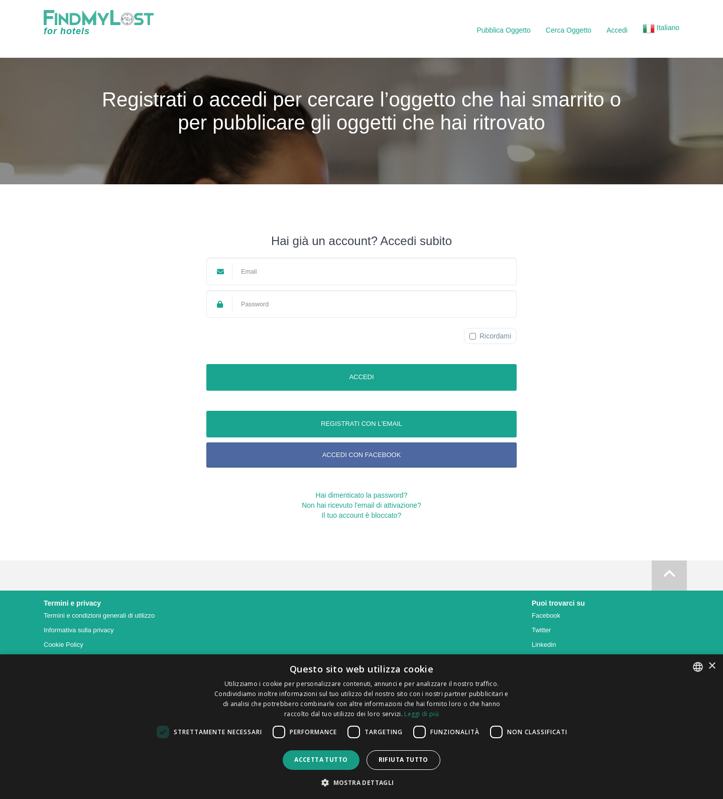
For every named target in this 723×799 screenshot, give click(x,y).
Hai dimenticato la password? (362, 495)
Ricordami (490, 336)
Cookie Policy (63, 644)
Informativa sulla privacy (78, 630)
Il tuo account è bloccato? (362, 515)
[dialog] (361, 726)
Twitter (541, 630)
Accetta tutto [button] (320, 759)
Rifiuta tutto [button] (403, 759)
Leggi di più (421, 714)
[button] (661, 30)
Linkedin (544, 644)
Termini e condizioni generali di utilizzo (99, 615)
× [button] (711, 666)
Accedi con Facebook (361, 455)
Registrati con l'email (361, 423)
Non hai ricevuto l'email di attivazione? (361, 505)
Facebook (546, 615)
